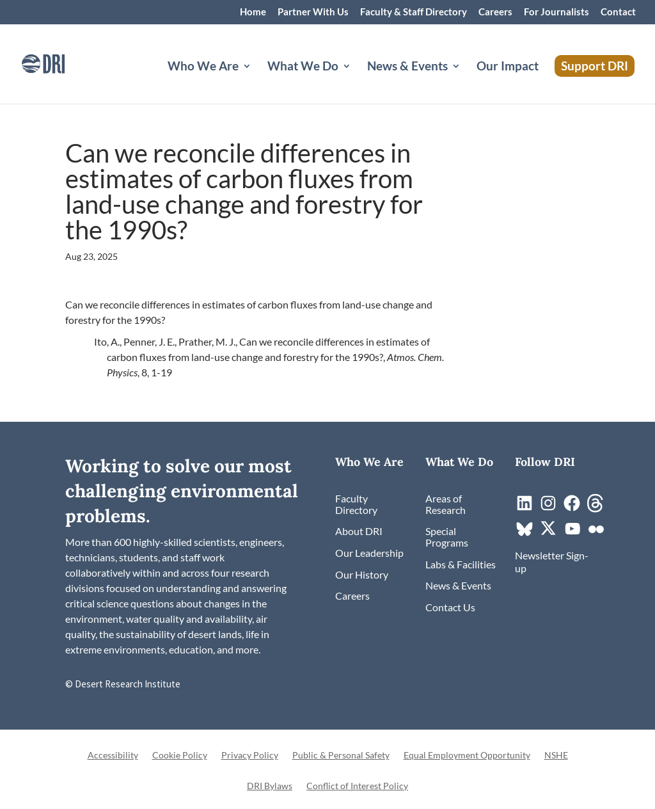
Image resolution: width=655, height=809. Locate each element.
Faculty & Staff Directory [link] (413, 12)
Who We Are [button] (203, 67)
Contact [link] (618, 12)
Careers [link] (495, 12)
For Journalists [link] (556, 12)
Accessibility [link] (113, 755)
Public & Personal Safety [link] (341, 755)
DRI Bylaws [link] (269, 786)
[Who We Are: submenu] (257, 81)
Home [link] (253, 12)
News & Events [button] (407, 67)
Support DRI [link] (594, 65)
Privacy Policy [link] (249, 755)
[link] (60, 62)
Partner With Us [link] (313, 12)
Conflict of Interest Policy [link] (357, 786)
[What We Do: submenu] (357, 81)
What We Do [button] (302, 67)
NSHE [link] (556, 755)
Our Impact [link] (508, 67)
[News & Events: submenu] (466, 81)
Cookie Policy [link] (179, 755)
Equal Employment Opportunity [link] (467, 755)
